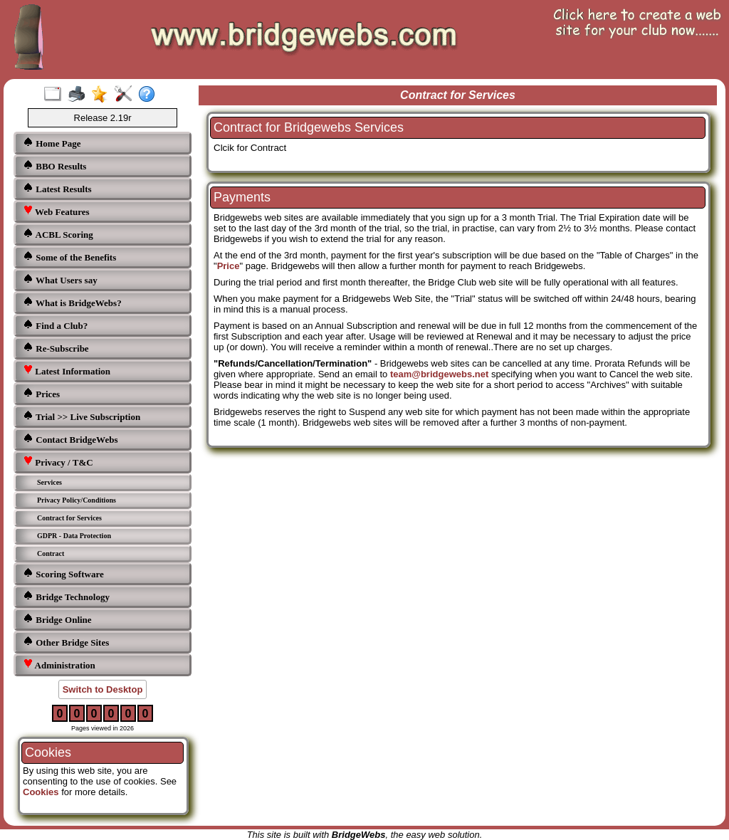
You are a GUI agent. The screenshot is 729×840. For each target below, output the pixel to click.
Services (49, 482)
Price (228, 266)
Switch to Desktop (103, 689)
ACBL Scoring (58, 234)
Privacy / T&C (58, 462)
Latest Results (57, 188)
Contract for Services (69, 518)
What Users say (60, 279)
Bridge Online (57, 619)
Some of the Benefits (69, 257)
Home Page (51, 143)
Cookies (41, 792)
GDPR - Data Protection (74, 536)
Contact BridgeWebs (70, 439)
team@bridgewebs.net (439, 374)
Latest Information (66, 370)
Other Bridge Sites (66, 642)
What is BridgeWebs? (72, 302)
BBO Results (54, 165)
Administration (59, 664)
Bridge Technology (66, 596)
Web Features (56, 211)
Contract (50, 553)
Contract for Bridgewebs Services (309, 127)
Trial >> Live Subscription (81, 416)
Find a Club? (55, 325)
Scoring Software (63, 573)
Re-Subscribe (56, 348)
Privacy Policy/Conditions (76, 500)
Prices (41, 393)
